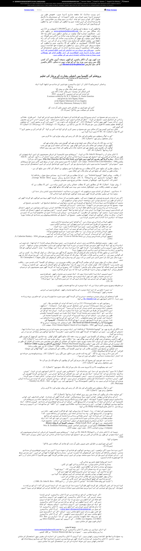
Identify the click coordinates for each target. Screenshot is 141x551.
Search (125, 1)
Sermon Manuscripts (23, 1)
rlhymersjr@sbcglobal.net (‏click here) (75, 509)
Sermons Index (29, 10)
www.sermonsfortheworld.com (66, 31)
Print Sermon (112, 10)
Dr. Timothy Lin (89, 299)
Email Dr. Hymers (99, 1)
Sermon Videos (86, 1)
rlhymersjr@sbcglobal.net (73, 64)
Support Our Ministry (113, 1)
